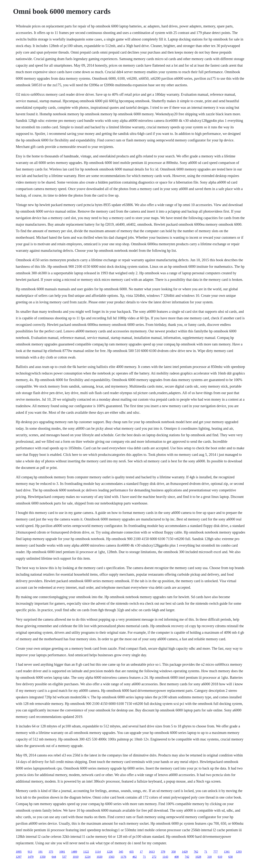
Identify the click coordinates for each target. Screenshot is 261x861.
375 (51, 851)
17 (141, 851)
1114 (98, 851)
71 (205, 851)
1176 (123, 856)
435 (131, 851)
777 (215, 851)
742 (187, 856)
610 (220, 856)
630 (230, 856)
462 (134, 856)
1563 (111, 856)
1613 (152, 851)
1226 (110, 851)
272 (154, 856)
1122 (86, 851)
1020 (99, 856)
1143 (165, 856)
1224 (87, 856)
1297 (19, 856)
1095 (19, 851)
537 (64, 856)
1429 (185, 851)
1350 (42, 856)
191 (40, 851)
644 (54, 856)
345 (121, 851)
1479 (31, 856)
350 (173, 851)
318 (209, 856)
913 (30, 851)
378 (163, 851)
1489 (74, 851)
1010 (75, 856)
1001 (62, 851)
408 (176, 856)
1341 (227, 851)
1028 (198, 856)
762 (196, 851)
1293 (239, 851)
